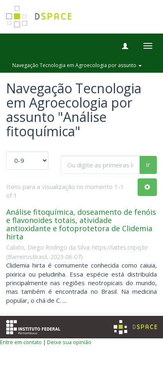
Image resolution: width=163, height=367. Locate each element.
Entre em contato (21, 342)
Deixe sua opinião (69, 342)
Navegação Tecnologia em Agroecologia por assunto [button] (77, 65)
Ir (148, 164)
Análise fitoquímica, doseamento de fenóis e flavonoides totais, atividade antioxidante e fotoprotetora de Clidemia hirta (81, 224)
